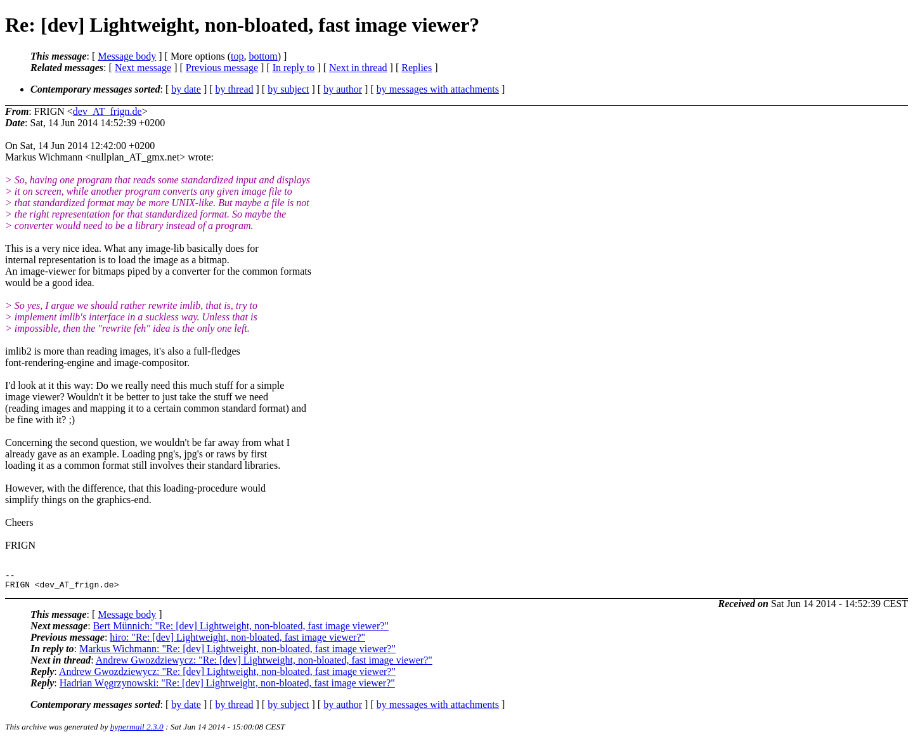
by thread (235, 89)
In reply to (294, 67)
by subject (288, 89)
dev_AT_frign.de (107, 111)
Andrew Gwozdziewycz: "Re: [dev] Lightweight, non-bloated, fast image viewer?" (264, 663)
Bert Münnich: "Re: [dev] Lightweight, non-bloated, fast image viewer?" (241, 629)
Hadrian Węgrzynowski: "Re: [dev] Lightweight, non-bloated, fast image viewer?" (227, 686)
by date (186, 89)
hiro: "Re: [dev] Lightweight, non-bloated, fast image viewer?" (237, 641)
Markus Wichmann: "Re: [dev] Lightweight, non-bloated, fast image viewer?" (237, 652)
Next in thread (358, 67)
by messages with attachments (438, 89)
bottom (263, 56)
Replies (416, 67)
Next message (143, 67)
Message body (127, 56)
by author (342, 89)
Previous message (222, 67)
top (237, 56)
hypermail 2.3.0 (137, 730)
